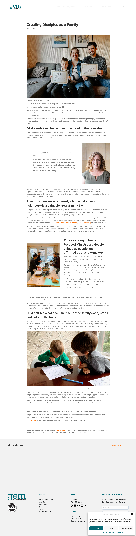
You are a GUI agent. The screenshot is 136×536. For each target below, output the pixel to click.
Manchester (61, 430)
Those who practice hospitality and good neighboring (71, 223)
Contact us (75, 500)
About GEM (43, 495)
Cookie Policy (103, 532)
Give (41, 509)
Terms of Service (77, 518)
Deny (111, 528)
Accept (96, 528)
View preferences (126, 528)
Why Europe (43, 502)
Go (40, 507)
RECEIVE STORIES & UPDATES (112, 495)
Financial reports (45, 512)
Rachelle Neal (36, 153)
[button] (132, 514)
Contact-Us (120, 532)
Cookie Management (78, 521)
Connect (74, 495)
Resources (43, 504)
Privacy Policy (112, 532)
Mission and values (46, 500)
